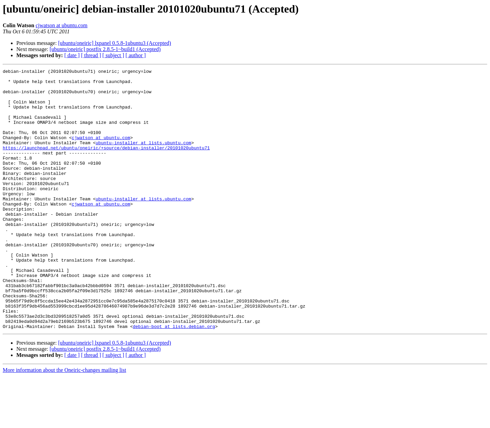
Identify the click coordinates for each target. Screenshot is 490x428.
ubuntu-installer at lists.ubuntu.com (143, 158)
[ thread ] (91, 55)
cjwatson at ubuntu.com (61, 25)
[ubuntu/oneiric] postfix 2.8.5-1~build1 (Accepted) (105, 49)
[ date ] (72, 55)
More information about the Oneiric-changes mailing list (64, 422)
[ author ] (136, 55)
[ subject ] (113, 55)
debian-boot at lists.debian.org (174, 378)
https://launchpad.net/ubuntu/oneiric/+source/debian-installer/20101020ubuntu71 (106, 164)
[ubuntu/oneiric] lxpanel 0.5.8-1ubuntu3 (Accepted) (114, 43)
